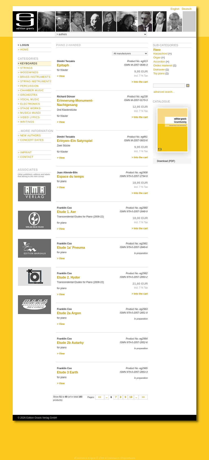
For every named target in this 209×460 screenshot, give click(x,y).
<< (100, 397)
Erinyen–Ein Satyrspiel (74, 141)
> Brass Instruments (34, 77)
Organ (157, 57)
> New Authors (29, 135)
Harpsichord (160, 53)
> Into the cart (140, 81)
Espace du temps (70, 176)
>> (143, 397)
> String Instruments (34, 81)
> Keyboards (27, 63)
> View (60, 76)
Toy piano (159, 73)
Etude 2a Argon (69, 313)
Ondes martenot (162, 65)
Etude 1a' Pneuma (71, 247)
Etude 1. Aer (66, 212)
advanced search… (164, 91)
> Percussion (28, 86)
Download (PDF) (166, 161)
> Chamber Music (31, 90)
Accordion (159, 61)
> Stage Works (29, 108)
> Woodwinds (28, 72)
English (175, 8)
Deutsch (187, 8)
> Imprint (25, 152)
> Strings (25, 68)
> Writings (26, 121)
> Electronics (29, 103)
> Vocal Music (28, 99)
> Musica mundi (29, 112)
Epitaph (63, 65)
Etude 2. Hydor (68, 277)
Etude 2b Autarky (70, 342)
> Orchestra (28, 95)
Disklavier (159, 69)
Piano (156, 49)
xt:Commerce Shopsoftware (120, 458)
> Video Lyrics (29, 117)
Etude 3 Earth (67, 372)
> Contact (25, 157)
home (25, 21)
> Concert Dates (31, 140)
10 (130, 397)
